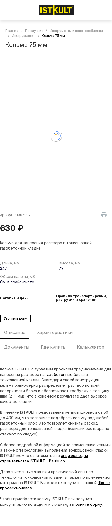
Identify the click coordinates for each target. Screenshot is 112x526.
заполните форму (85, 504)
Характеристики (55, 332)
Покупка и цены (14, 298)
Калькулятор (90, 347)
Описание (14, 332)
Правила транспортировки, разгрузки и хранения (81, 298)
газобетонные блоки (65, 374)
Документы (16, 347)
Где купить (53, 347)
